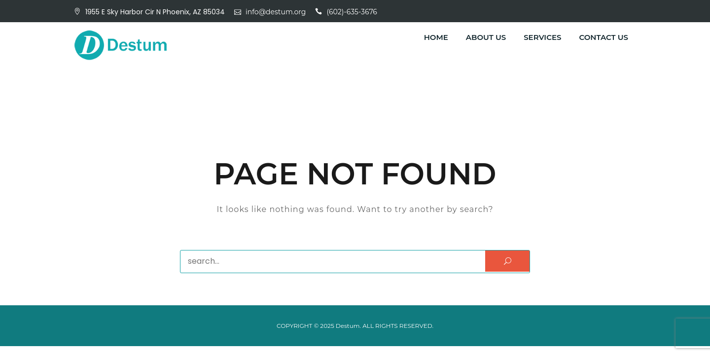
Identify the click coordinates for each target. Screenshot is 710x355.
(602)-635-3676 (351, 11)
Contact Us (603, 37)
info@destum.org (276, 11)
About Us (486, 37)
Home (436, 37)
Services (542, 37)
